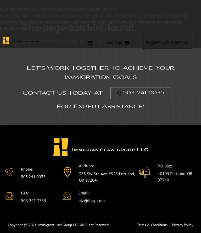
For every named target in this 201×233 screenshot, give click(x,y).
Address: (86, 165)
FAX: (25, 193)
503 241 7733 (33, 200)
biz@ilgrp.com (92, 200)
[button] (90, 43)
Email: (84, 193)
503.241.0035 (33, 176)
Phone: (27, 169)
